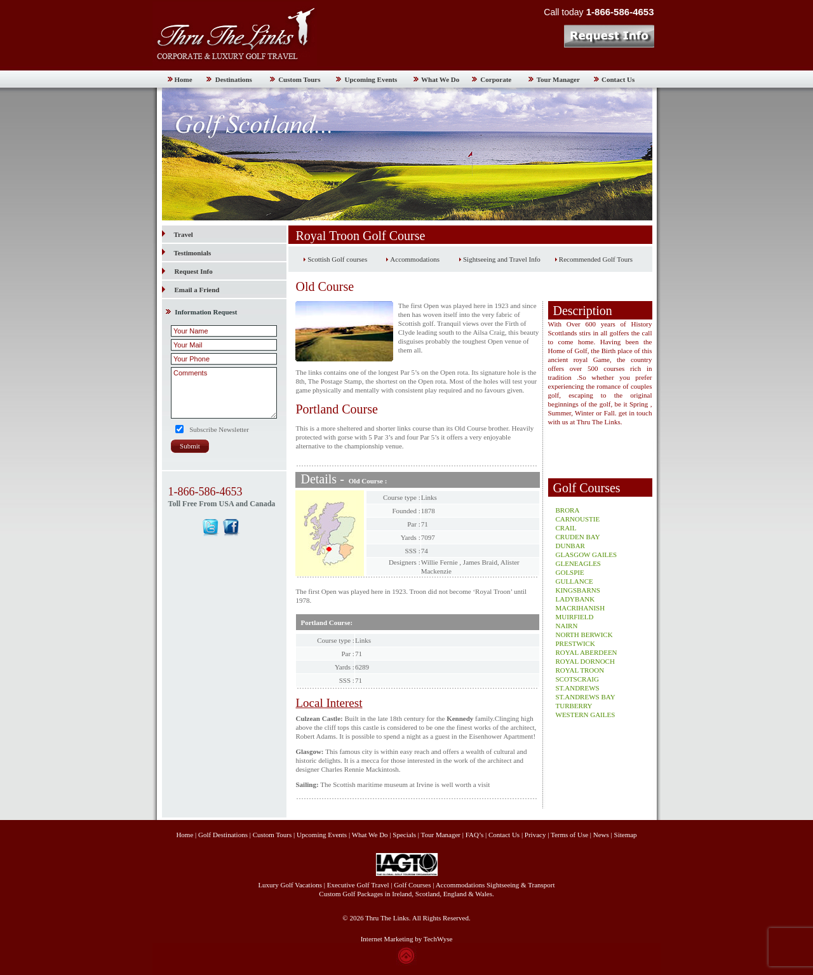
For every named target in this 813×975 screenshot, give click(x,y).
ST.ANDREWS (578, 688)
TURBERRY (574, 705)
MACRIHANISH (580, 608)
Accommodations (415, 259)
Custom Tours (299, 79)
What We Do (440, 79)
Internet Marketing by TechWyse (407, 939)
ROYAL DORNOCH (585, 661)
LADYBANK (575, 599)
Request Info (194, 271)
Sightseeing (503, 885)
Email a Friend (197, 289)
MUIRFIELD (575, 617)
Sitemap (625, 834)
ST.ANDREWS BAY (585, 697)
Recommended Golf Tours (596, 259)
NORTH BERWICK (584, 634)
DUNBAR (570, 545)
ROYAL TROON (580, 670)
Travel (177, 234)
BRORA (568, 510)
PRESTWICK (575, 643)
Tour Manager (558, 79)
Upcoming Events (371, 79)
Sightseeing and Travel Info (502, 259)
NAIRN (567, 625)
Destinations (233, 79)
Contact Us (618, 79)
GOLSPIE (570, 572)
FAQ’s (475, 834)
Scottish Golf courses (337, 259)
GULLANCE (574, 581)
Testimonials (187, 253)
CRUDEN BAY (578, 537)
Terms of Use (569, 834)
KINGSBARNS (578, 590)
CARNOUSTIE (578, 519)
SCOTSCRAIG (577, 679)
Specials (404, 834)
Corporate (495, 79)
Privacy (536, 834)
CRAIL (566, 528)
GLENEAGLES (578, 563)
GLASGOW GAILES (586, 554)
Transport (541, 885)
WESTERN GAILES (585, 714)
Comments (224, 393)
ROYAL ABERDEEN (586, 652)
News (601, 834)
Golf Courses (412, 885)
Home (183, 79)
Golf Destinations (223, 834)
